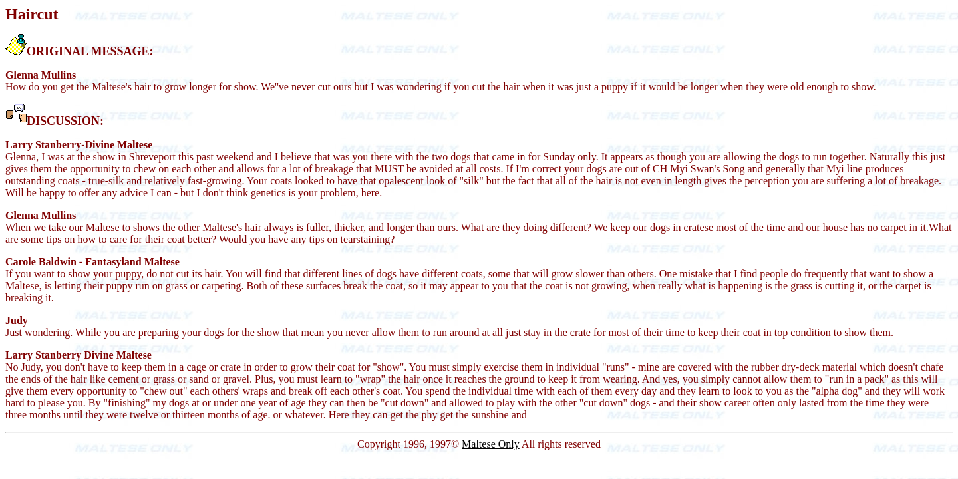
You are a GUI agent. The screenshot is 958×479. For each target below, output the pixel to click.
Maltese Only (491, 444)
